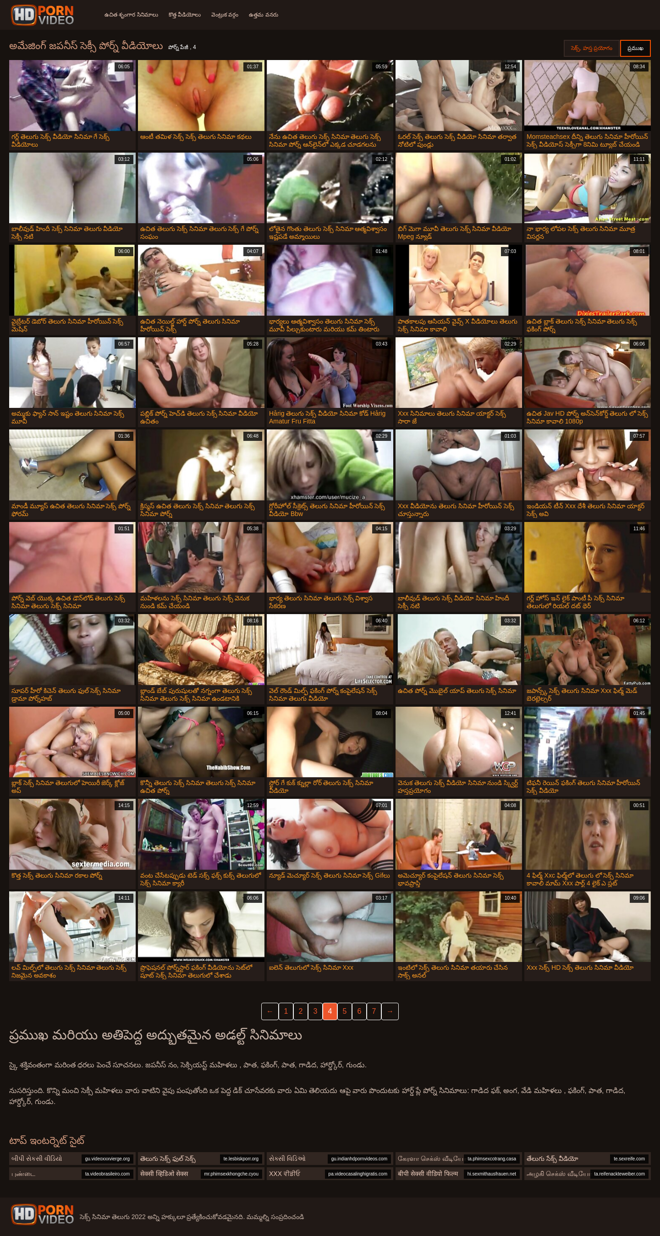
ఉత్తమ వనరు (264, 14)
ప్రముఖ (635, 48)
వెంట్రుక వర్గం (225, 14)
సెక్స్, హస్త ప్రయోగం (591, 48)
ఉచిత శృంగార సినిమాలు (131, 14)
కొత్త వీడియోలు (185, 14)
